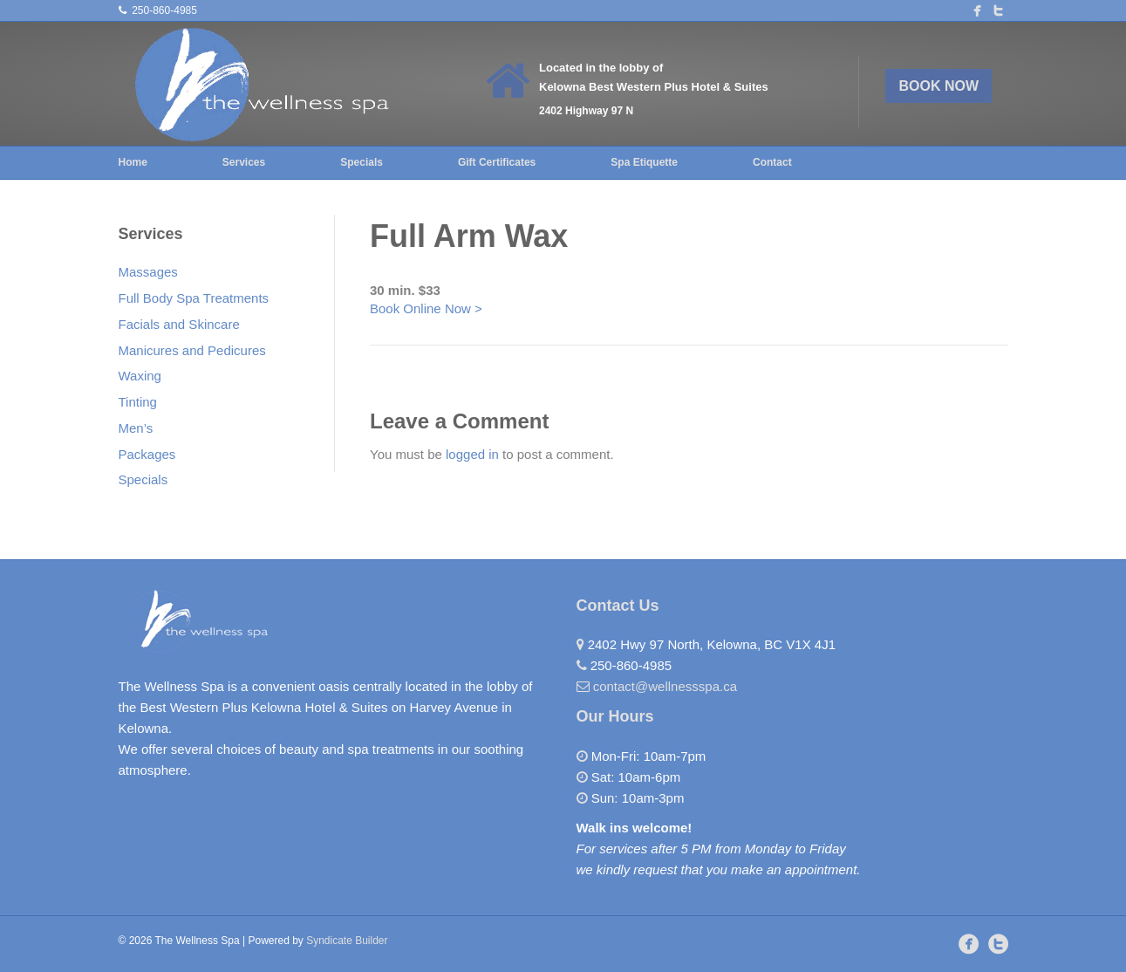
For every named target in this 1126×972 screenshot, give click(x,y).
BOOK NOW (939, 86)
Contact (772, 162)
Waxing (140, 375)
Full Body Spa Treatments (194, 298)
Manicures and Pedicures (192, 350)
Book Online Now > (426, 308)
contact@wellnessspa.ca (665, 686)
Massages (148, 271)
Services (243, 162)
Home (133, 162)
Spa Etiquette (644, 162)
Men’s (136, 428)
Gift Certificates (497, 162)
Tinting (138, 401)
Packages (147, 454)
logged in (472, 454)
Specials (361, 162)
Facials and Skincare (179, 324)
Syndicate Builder (346, 940)
